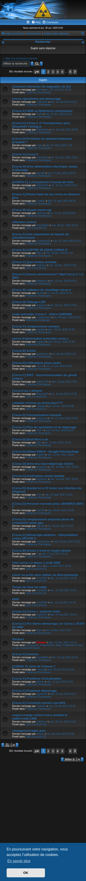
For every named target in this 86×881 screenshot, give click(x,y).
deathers (41, 265)
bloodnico (41, 479)
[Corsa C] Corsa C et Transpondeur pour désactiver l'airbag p (41, 124)
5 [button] (62, 72)
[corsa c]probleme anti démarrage (36, 98)
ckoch (39, 366)
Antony (40, 733)
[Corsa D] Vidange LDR (28, 302)
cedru (39, 145)
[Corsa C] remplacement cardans (36, 326)
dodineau (41, 213)
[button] (36, 72)
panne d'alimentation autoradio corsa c (40, 338)
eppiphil (40, 329)
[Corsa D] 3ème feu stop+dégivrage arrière (42, 463)
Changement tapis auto (29, 730)
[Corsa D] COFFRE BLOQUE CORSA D (39, 250)
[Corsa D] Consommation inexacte (36, 415)
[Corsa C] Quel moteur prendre (34, 262)
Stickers (18, 639)
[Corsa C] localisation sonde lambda (38, 476)
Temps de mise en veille (29, 587)
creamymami (43, 317)
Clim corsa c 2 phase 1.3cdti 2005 (36, 562)
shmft (39, 89)
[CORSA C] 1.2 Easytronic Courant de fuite (42, 182)
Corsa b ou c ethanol (27, 390)
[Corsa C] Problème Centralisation (36, 678)
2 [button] (48, 72)
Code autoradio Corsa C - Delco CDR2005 (42, 314)
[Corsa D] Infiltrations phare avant (36, 363)
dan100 (40, 173)
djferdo (40, 681)
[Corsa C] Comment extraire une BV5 (38, 703)
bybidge (40, 406)
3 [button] (53, 72)
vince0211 (42, 157)
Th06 (39, 114)
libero (39, 565)
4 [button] (57, 72)
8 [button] (70, 72)
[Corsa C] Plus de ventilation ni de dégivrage (44, 427)
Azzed (40, 293)
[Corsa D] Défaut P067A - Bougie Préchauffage (45, 451)
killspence (41, 280)
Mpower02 (42, 393)
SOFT (39, 430)
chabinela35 (43, 240)
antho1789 (42, 381)
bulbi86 (40, 454)
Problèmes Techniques (38, 92)
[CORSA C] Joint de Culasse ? (33, 666)
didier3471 (42, 185)
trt (37, 553)
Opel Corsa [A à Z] (35, 228)
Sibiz (39, 442)
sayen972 (41, 614)
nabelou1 (41, 721)
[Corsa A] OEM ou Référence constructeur (42, 111)
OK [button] (25, 873)
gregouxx (41, 305)
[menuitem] (36, 22)
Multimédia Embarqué (37, 320)
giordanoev (42, 353)
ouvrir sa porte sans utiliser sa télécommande (45, 575)
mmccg (40, 669)
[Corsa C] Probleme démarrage (34, 690)
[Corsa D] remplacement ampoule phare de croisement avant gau (43, 521)
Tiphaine (41, 706)
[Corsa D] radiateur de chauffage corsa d (41, 290)
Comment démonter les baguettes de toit (41, 86)
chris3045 (41, 578)
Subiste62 (42, 101)
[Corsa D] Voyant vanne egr (32, 210)
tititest (39, 253)
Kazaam (41, 642)
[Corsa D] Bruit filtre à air (30, 439)
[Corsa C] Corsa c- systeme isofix (36, 611)
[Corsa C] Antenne (25, 654)
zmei (39, 494)
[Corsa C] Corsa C (25, 154)
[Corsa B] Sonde (24, 350)
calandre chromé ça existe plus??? (37, 403)
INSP (15, 599)
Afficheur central (24, 222)
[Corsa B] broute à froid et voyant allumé (41, 550)
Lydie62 (40, 200)
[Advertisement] (43, 808)
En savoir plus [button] (19, 861)
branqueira (42, 129)
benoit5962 (42, 225)
